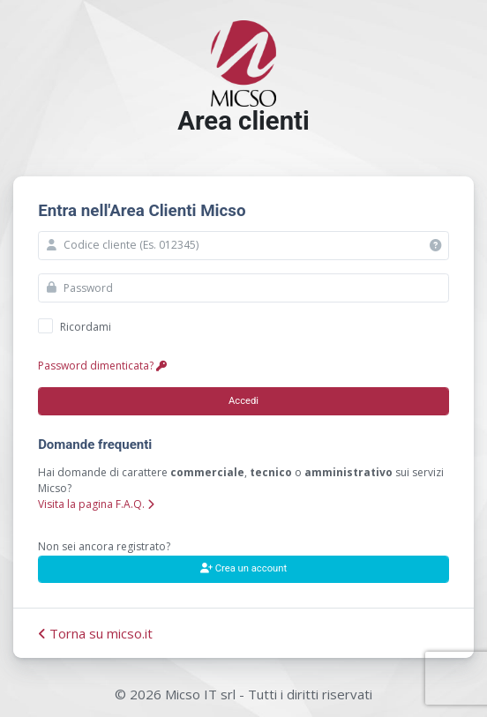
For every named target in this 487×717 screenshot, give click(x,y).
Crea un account (243, 568)
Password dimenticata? (102, 365)
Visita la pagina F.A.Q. (96, 504)
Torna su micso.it (95, 633)
